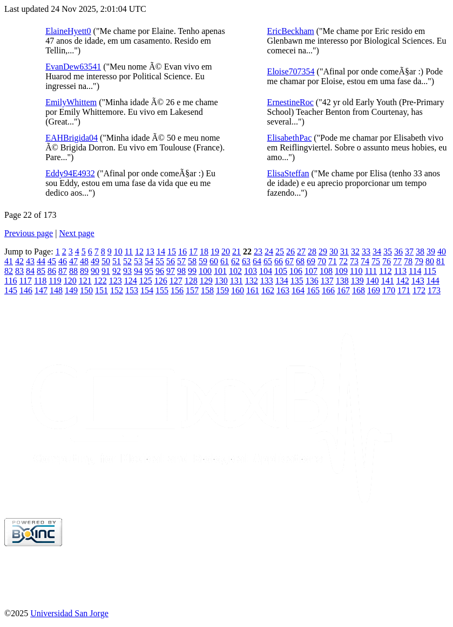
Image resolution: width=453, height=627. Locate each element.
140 (372, 280)
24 (269, 251)
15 (171, 251)
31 (344, 251)
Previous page (28, 233)
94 (138, 270)
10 (118, 251)
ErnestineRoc (290, 102)
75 (375, 261)
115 (429, 270)
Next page (76, 233)
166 (328, 290)
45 (52, 261)
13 (150, 251)
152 (116, 290)
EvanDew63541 (73, 66)
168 (358, 290)
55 (159, 261)
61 (224, 261)
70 (321, 261)
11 (129, 251)
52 (127, 261)
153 (131, 290)
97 (170, 270)
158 (207, 290)
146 (25, 290)
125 (145, 280)
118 (40, 280)
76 (386, 261)
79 (419, 261)
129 (206, 280)
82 (8, 270)
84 (30, 270)
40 (441, 251)
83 (19, 270)
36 (398, 251)
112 (385, 270)
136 (312, 280)
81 (440, 261)
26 (290, 251)
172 (419, 290)
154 (146, 290)
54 (149, 261)
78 (408, 261)
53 (138, 261)
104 (265, 270)
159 (222, 290)
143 (417, 280)
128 (191, 280)
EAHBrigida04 (71, 137)
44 (41, 261)
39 (431, 251)
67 (289, 261)
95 (149, 270)
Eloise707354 (291, 71)
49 (95, 261)
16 (182, 251)
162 (267, 290)
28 (312, 251)
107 (311, 270)
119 (55, 280)
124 (130, 280)
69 (311, 261)
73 (354, 261)
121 (85, 280)
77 (397, 261)
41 (8, 261)
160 (237, 290)
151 (101, 290)
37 (409, 251)
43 (30, 261)
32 (355, 251)
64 (257, 261)
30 (333, 251)
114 (415, 270)
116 (10, 280)
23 (258, 251)
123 (115, 280)
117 (25, 280)
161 (252, 290)
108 (326, 270)
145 (10, 290)
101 (220, 270)
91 (106, 270)
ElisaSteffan (288, 173)
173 (434, 290)
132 (251, 280)
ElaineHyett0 (68, 31)
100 (205, 270)
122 (100, 280)
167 (343, 290)
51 (116, 261)
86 (52, 270)
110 (356, 270)
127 (176, 280)
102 (235, 270)
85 (41, 270)
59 (203, 261)
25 (279, 251)
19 (215, 251)
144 (433, 280)
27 (301, 251)
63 (246, 261)
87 (62, 270)
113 (400, 270)
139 (357, 280)
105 (280, 270)
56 (170, 261)
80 (429, 261)
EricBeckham (290, 31)
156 (177, 290)
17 (193, 251)
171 (403, 290)
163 (282, 290)
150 (86, 290)
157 (192, 290)
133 (266, 280)
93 (127, 270)
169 (373, 290)
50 (106, 261)
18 (204, 251)
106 (295, 270)
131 (236, 280)
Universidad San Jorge (69, 613)
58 (192, 261)
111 (370, 270)
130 (221, 280)
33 (366, 251)
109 (341, 270)
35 (387, 251)
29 (323, 251)
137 (327, 280)
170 (388, 290)
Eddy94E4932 (70, 173)
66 (278, 261)
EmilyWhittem (71, 102)
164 (298, 290)
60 (213, 261)
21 (236, 251)
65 (267, 261)
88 (73, 270)
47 (73, 261)
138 (342, 280)
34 (377, 251)
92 (116, 270)
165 (313, 290)
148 (56, 290)
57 (181, 261)
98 (181, 270)
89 (84, 270)
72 (343, 261)
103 (250, 270)
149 (71, 290)
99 (192, 270)
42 (19, 261)
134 (281, 280)
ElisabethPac (289, 137)
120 (70, 280)
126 (160, 280)
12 (139, 251)
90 (95, 270)
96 (159, 270)
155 (161, 290)
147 (41, 290)
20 (225, 251)
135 (296, 280)
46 (62, 261)
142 (402, 280)
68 (300, 261)
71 (332, 261)
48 (84, 261)
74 (365, 261)
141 (387, 280)
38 (420, 251)
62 (235, 261)
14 (161, 251)
